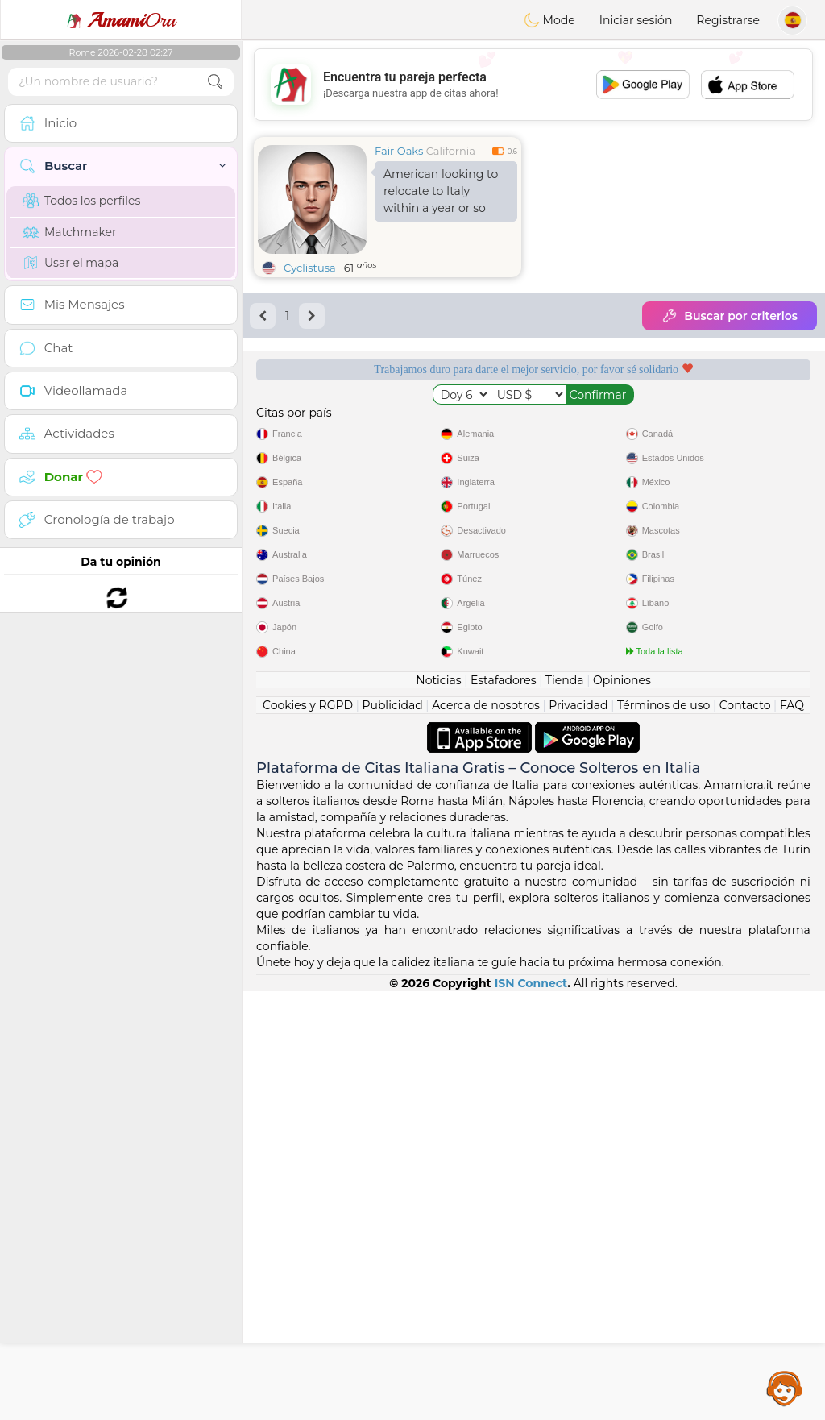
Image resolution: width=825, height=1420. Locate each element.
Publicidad (392, 1134)
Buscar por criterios (729, 316)
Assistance (785, 1388)
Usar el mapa (70, 263)
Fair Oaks (399, 150)
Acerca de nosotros (486, 1134)
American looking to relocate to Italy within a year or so (440, 191)
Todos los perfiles (81, 201)
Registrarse (728, 20)
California (450, 150)
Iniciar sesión (636, 20)
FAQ (792, 1134)
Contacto (745, 1134)
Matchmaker (70, 232)
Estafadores (504, 1109)
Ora (121, 20)
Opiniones (622, 1109)
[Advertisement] (533, 84)
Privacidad (578, 1134)
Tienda (564, 1109)
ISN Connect (531, 1412)
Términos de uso (663, 1134)
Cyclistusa (310, 267)
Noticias (438, 1109)
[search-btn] (215, 82)
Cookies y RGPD (308, 1134)
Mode (549, 20)
